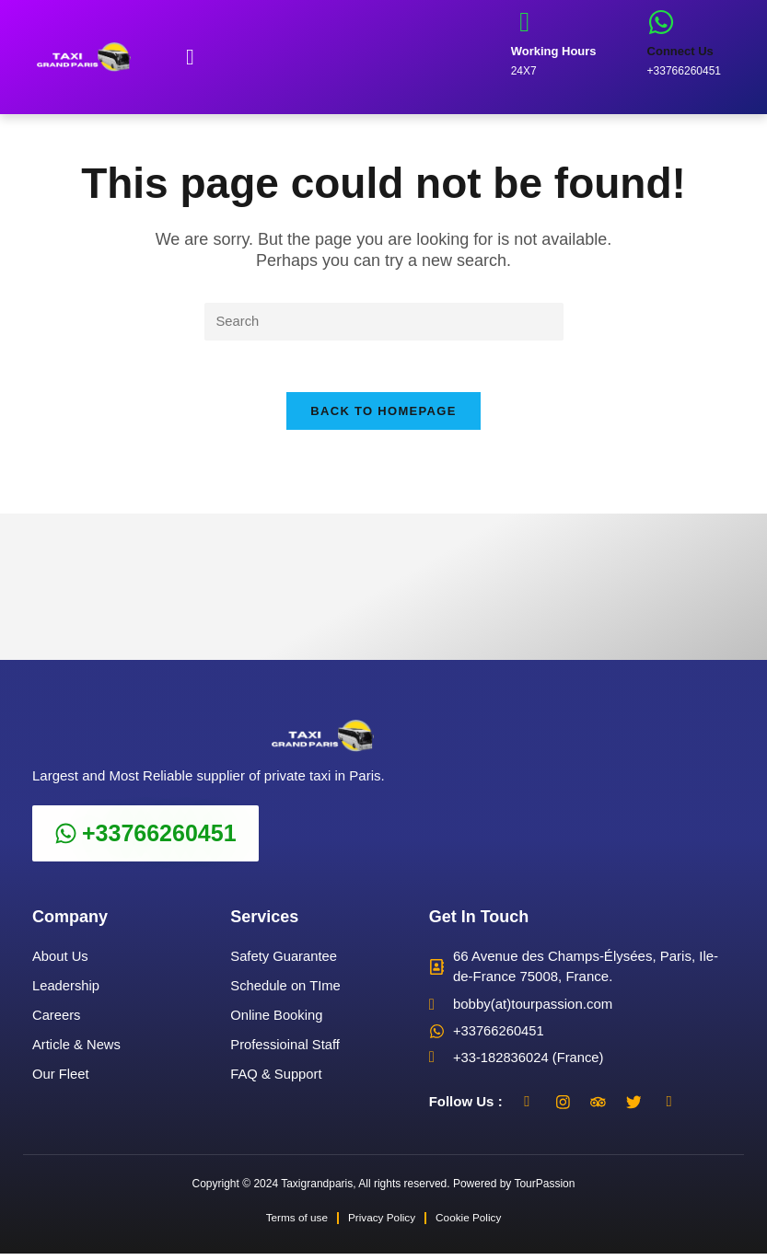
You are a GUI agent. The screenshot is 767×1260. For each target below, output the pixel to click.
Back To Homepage (383, 415)
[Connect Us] (661, 22)
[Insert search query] (384, 322)
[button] (190, 57)
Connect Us (680, 51)
